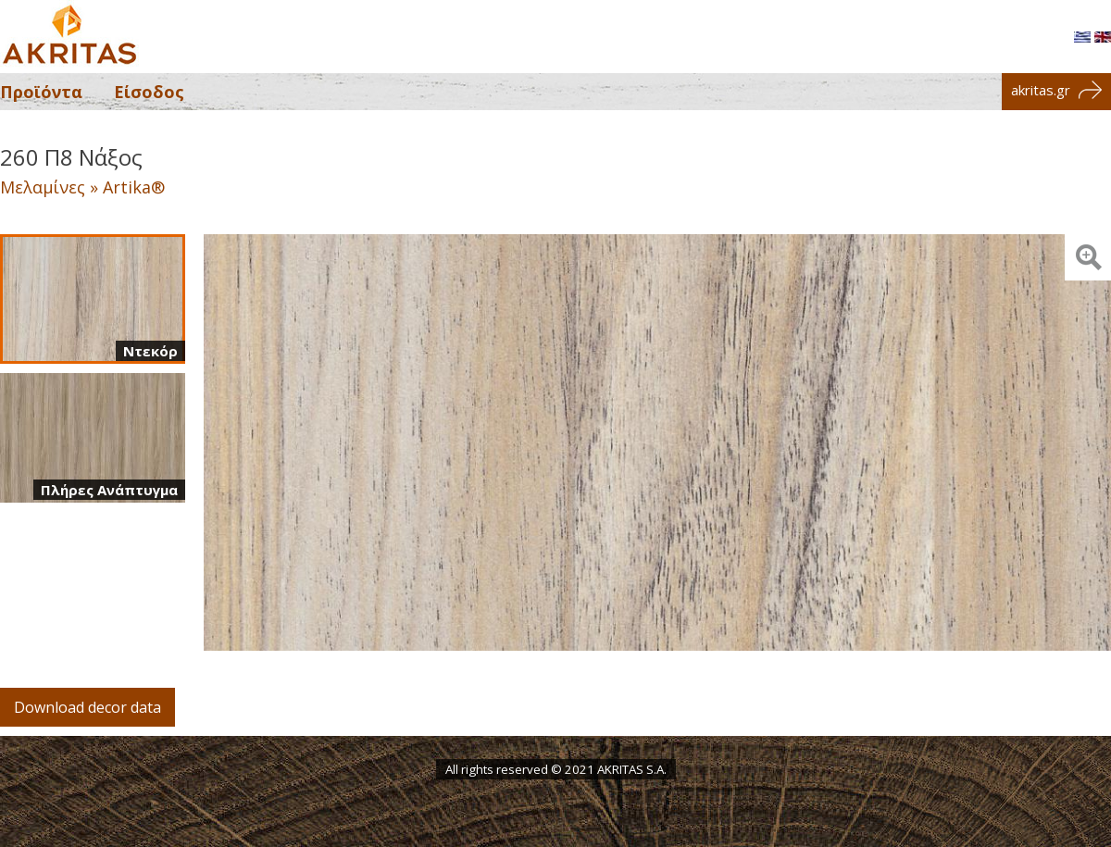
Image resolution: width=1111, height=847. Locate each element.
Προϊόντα (41, 92)
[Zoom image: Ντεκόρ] (1088, 257)
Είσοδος (149, 92)
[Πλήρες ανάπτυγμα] (92, 438)
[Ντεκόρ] (92, 299)
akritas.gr (1056, 90)
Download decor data (87, 707)
